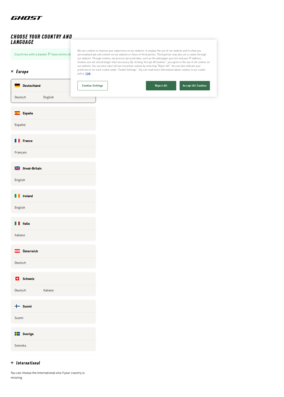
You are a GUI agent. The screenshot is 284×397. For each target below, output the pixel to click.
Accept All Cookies (195, 85)
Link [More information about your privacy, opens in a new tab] (88, 73)
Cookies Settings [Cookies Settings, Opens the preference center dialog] (92, 85)
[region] (144, 68)
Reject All (161, 85)
